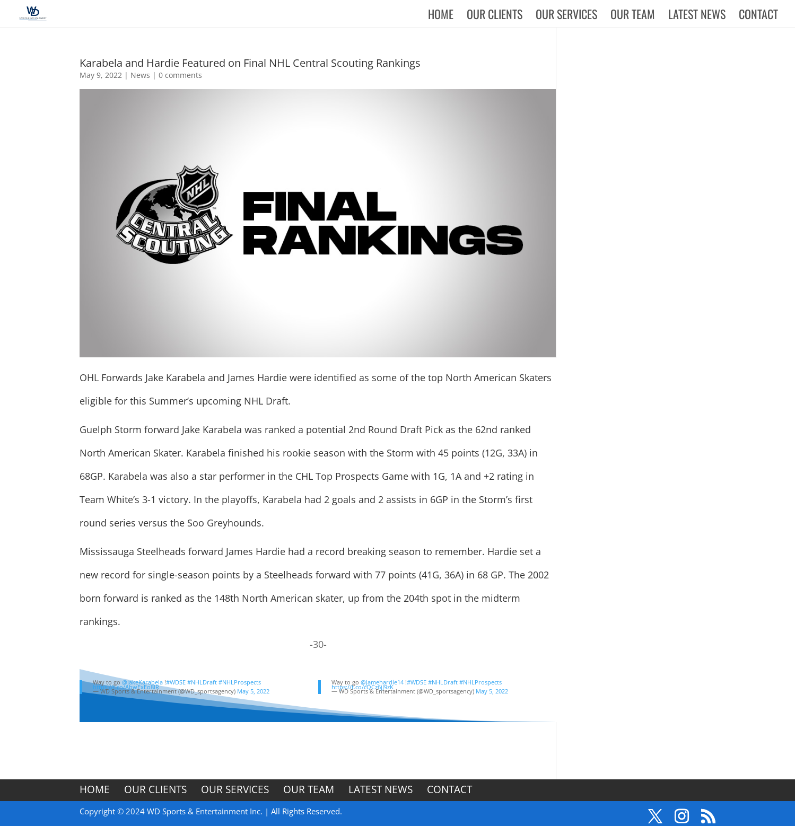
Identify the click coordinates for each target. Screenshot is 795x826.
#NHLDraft (202, 682)
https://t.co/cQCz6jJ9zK (362, 687)
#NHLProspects (240, 682)
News (140, 75)
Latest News (697, 16)
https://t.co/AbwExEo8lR (126, 687)
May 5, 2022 (253, 691)
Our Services (566, 16)
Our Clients (494, 16)
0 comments (180, 75)
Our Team (632, 16)
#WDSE (176, 682)
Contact (758, 16)
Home (440, 16)
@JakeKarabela (142, 682)
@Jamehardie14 (382, 682)
